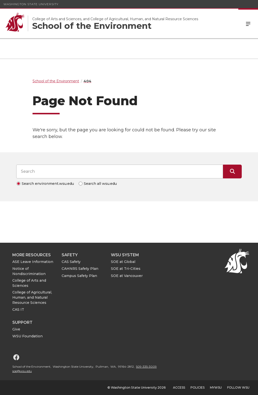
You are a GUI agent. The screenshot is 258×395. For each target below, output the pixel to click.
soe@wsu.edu (22, 371)
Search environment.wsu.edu (48, 183)
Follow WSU (238, 387)
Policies (197, 387)
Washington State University (30, 4)
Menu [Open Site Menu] (248, 23)
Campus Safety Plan (79, 276)
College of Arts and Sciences (29, 283)
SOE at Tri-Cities (125, 268)
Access (179, 387)
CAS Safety (71, 261)
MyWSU (216, 387)
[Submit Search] (232, 171)
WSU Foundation (27, 336)
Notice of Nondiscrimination (29, 271)
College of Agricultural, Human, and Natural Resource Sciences (32, 297)
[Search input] (119, 171)
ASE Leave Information (32, 261)
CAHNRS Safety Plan (80, 268)
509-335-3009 (146, 366)
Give (16, 329)
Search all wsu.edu (100, 183)
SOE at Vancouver (127, 276)
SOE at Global (123, 261)
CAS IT (18, 309)
